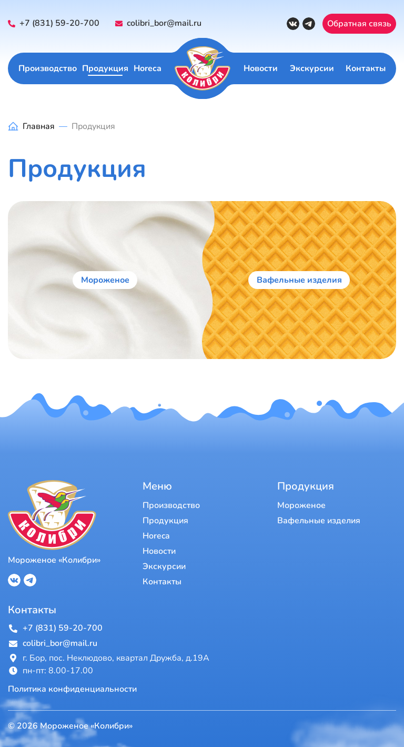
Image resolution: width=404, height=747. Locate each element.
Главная (39, 126)
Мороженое (105, 280)
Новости (261, 68)
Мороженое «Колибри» (54, 560)
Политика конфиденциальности (72, 689)
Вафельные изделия (299, 280)
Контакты (366, 68)
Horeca (147, 68)
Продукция (105, 68)
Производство (47, 68)
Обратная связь (359, 23)
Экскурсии (312, 68)
